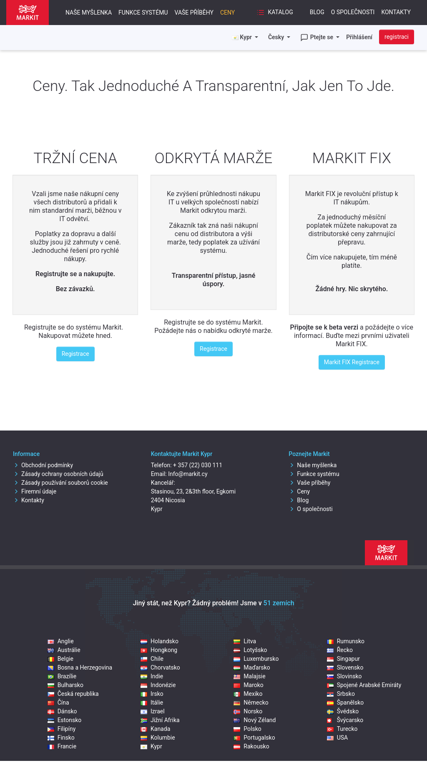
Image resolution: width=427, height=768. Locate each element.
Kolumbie (158, 737)
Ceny (227, 12)
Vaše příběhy (193, 12)
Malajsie (249, 676)
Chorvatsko (160, 667)
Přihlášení (359, 37)
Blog (317, 12)
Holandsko (159, 641)
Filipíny (62, 728)
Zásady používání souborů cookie (60, 482)
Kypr (151, 746)
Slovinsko (344, 676)
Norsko (248, 711)
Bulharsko (65, 685)
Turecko (342, 728)
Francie (62, 746)
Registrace (75, 353)
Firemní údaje (34, 491)
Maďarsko (252, 667)
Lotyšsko (250, 650)
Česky (277, 37)
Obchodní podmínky (43, 465)
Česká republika (73, 693)
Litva (245, 641)
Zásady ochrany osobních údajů (58, 474)
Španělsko (345, 702)
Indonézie (158, 685)
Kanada (155, 728)
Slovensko (345, 667)
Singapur (343, 658)
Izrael (153, 711)
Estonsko (65, 720)
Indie (152, 676)
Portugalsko (254, 737)
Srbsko (341, 693)
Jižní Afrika (160, 720)
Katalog (274, 12)
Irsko (152, 693)
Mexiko (248, 693)
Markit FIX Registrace (351, 362)
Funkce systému (143, 12)
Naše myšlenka (88, 12)
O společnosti (353, 12)
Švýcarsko (345, 720)
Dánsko (62, 711)
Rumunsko (345, 641)
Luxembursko (256, 658)
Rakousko (251, 746)
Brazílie (62, 676)
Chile (152, 658)
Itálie (152, 702)
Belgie (60, 658)
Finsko (61, 737)
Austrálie (64, 650)
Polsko (247, 728)
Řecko (340, 650)
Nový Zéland (255, 720)
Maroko (249, 685)
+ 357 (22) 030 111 (197, 465)
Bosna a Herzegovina (80, 667)
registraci (396, 36)
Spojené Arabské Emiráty (364, 685)
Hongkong (159, 650)
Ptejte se (317, 37)
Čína (58, 702)
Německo (251, 702)
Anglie (61, 641)
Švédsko (343, 711)
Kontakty (396, 12)
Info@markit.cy (187, 474)
